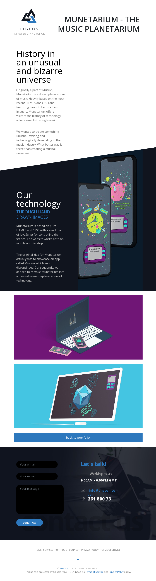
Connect (74, 549)
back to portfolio (78, 438)
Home (38, 549)
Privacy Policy (116, 571)
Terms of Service (110, 549)
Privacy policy (90, 549)
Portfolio (61, 549)
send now (29, 523)
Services (48, 549)
